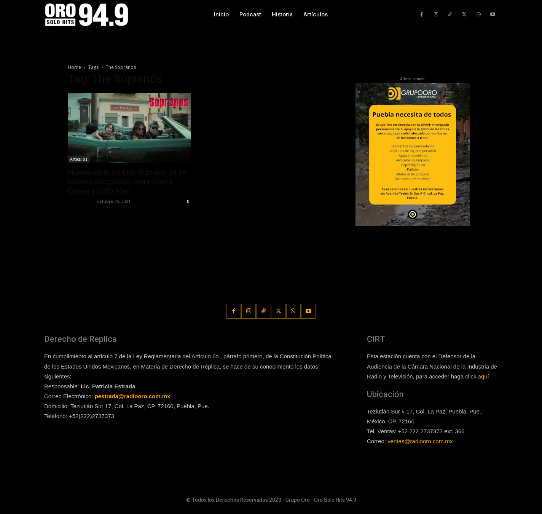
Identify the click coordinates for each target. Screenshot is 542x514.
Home (74, 67)
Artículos (79, 159)
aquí (483, 376)
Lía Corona (80, 201)
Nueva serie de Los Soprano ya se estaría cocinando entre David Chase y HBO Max (127, 182)
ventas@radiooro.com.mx (420, 441)
